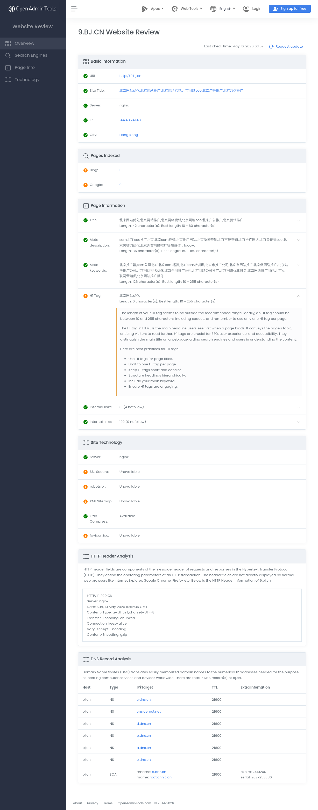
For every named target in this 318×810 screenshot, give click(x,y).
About (78, 803)
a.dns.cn (145, 747)
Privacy (93, 803)
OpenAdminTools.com (135, 803)
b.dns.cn (145, 735)
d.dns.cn (145, 723)
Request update (285, 46)
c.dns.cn (145, 699)
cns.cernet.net (150, 711)
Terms (109, 803)
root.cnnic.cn (162, 777)
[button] (211, 222)
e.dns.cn (145, 759)
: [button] (91, 220)
